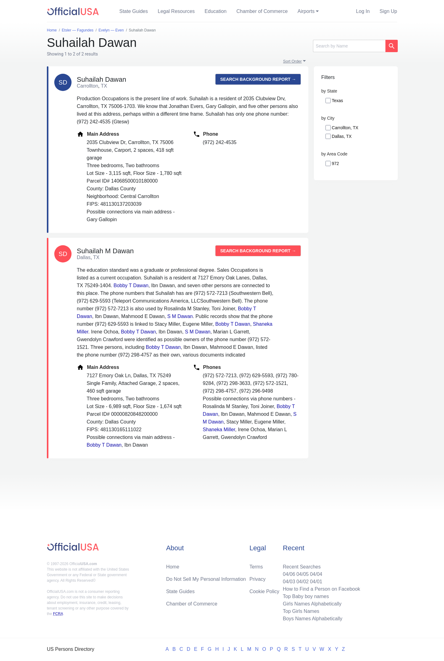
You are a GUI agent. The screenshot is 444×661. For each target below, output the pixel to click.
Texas (337, 100)
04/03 (289, 581)
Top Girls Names (301, 611)
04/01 (316, 581)
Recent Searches (302, 566)
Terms (256, 566)
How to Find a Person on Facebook (321, 589)
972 (335, 163)
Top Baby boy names (306, 596)
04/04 (316, 574)
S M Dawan (180, 316)
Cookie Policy (264, 591)
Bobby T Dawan (130, 285)
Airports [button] (306, 11)
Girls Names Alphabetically (312, 603)
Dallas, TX (342, 136)
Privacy (257, 579)
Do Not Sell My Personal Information (206, 579)
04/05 (302, 574)
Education (216, 11)
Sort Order (292, 61)
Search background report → (258, 79)
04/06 (289, 574)
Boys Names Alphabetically (312, 618)
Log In (363, 11)
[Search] (349, 46)
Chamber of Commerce (262, 11)
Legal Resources (176, 11)
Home (172, 566)
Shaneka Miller (219, 429)
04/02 (302, 581)
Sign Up (388, 11)
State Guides (133, 11)
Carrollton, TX (345, 127)
